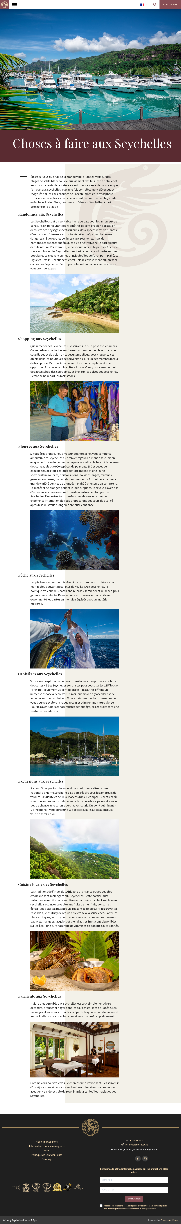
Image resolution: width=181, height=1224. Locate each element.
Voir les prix (170, 4)
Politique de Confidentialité (46, 1155)
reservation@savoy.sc (136, 1144)
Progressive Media (169, 1220)
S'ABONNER (134, 1198)
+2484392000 (136, 1140)
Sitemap (47, 1159)
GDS (46, 1150)
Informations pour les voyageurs (47, 1146)
